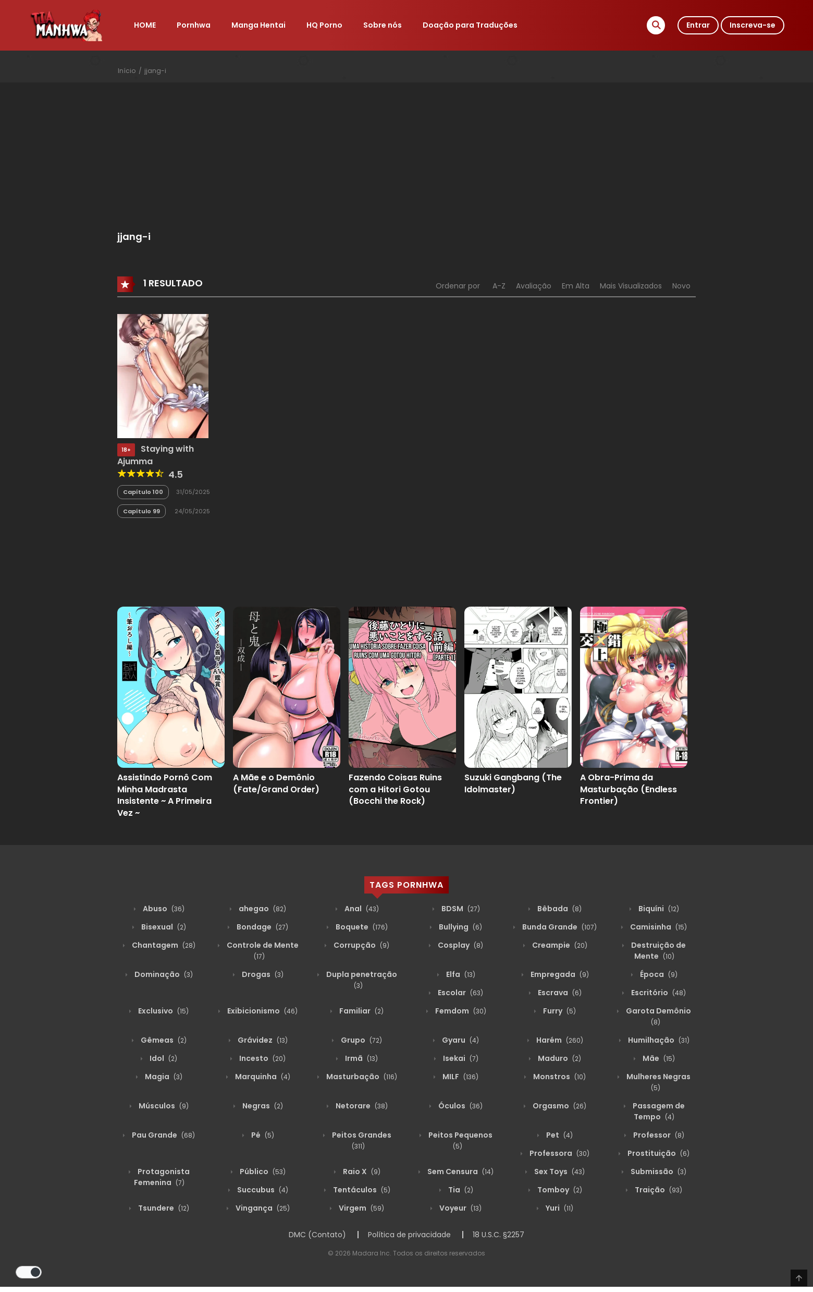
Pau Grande (162, 1135)
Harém (559, 1040)
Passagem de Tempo (658, 1111)
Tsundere (163, 1208)
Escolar (459, 992)
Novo (681, 286)
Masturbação (361, 1076)
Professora (558, 1153)
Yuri (558, 1208)
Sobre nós (382, 25)
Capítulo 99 (141, 511)
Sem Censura (460, 1171)
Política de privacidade (409, 1234)
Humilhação (657, 1040)
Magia (162, 1076)
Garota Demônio (657, 1016)
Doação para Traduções (470, 25)
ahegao (261, 908)
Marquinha (261, 1076)
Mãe (658, 1058)
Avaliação (533, 286)
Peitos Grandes (360, 1140)
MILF (459, 1076)
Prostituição (657, 1153)
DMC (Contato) (317, 1234)
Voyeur (460, 1208)
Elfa (460, 974)
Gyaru (459, 1040)
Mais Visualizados (631, 286)
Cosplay (459, 945)
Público (262, 1171)
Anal (361, 908)
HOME (145, 25)
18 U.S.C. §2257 (498, 1234)
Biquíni (658, 908)
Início (127, 70)
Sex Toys (559, 1171)
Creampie (559, 945)
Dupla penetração (361, 980)
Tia (460, 1190)
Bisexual (163, 927)
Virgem (360, 1208)
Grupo (360, 1040)
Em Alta (575, 286)
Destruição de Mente (658, 950)
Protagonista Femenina (162, 1177)
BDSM (460, 908)
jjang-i (155, 70)
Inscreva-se (752, 25)
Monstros (559, 1076)
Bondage (261, 927)
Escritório (658, 992)
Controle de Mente (262, 950)
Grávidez (262, 1040)
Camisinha (658, 927)
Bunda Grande (559, 927)
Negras (262, 1106)
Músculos (163, 1106)
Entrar (698, 25)
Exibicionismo (262, 1011)
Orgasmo (558, 1106)
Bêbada (559, 908)
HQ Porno (324, 25)
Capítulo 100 (143, 492)
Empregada (559, 974)
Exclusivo (163, 1011)
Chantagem (162, 945)
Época (658, 974)
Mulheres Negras (658, 1082)
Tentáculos (360, 1190)
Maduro (558, 1058)
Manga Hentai (258, 25)
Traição (657, 1190)
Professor (658, 1135)
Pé (262, 1135)
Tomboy (559, 1190)
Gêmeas (163, 1040)
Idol (162, 1058)
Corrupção (360, 945)
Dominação (163, 974)
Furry (558, 1011)
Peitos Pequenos (459, 1140)
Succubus (262, 1190)
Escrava (559, 992)
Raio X (360, 1171)
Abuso (162, 908)
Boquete (361, 927)
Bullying (459, 927)
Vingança (262, 1208)
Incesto (262, 1058)
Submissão (657, 1171)
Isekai (459, 1058)
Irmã (360, 1058)
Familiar (361, 1011)
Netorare (361, 1106)
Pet (559, 1135)
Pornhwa (194, 25)
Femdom (460, 1011)
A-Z (499, 286)
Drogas (262, 974)
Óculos (460, 1106)
